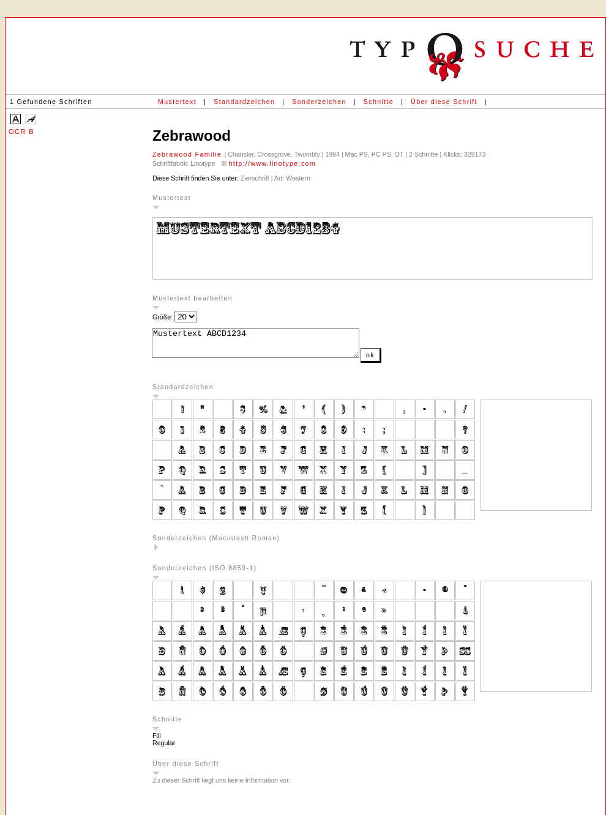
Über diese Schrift (444, 101)
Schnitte (379, 101)
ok (395, 360)
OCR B (21, 131)
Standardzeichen (244, 101)
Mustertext (177, 101)
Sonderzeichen (319, 101)
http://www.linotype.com (272, 163)
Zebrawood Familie (188, 154)
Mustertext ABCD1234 (267, 346)
